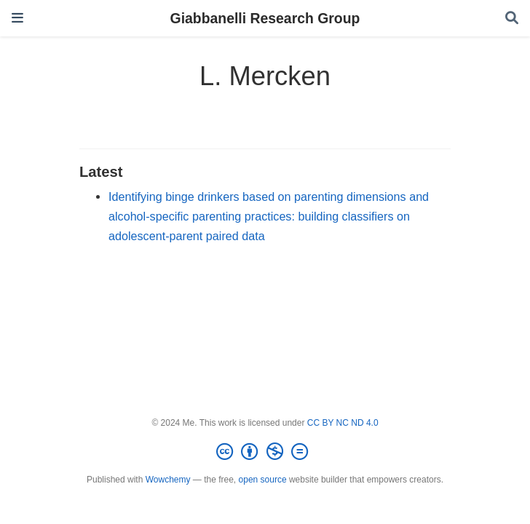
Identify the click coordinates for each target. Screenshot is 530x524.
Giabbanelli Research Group (265, 18)
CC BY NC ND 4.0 (343, 423)
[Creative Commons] (265, 451)
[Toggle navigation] (17, 18)
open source (263, 480)
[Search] (511, 18)
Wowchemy (168, 480)
